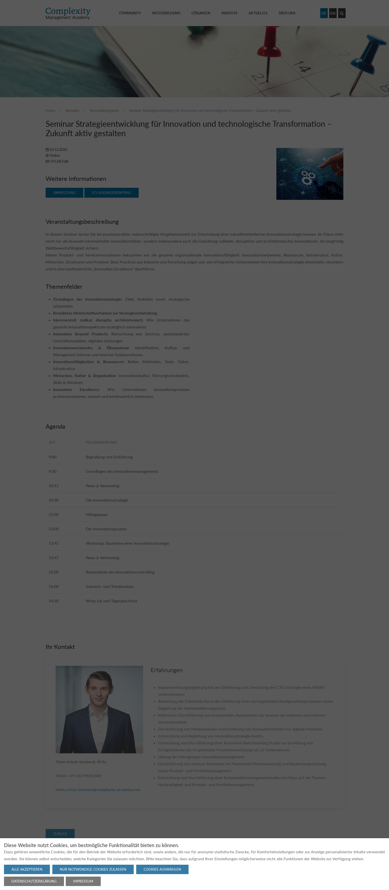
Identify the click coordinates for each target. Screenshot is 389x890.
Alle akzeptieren (26, 869)
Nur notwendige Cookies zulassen (93, 869)
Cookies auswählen (162, 869)
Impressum (83, 881)
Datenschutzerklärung (34, 881)
